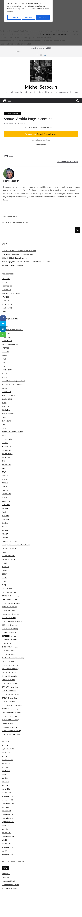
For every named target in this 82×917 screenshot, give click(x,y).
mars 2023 (5, 785)
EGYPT (4, 435)
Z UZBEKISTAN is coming (11, 734)
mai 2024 (5, 756)
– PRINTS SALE (7, 341)
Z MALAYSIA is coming (10, 665)
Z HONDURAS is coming (10, 647)
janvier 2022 (6, 811)
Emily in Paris (7, 439)
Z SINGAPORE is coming (10, 720)
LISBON (4, 486)
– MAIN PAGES (7, 308)
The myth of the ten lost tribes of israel (16, 545)
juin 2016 (5, 825)
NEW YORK (6, 505)
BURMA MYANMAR (9, 414)
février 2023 (6, 789)
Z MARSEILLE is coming (10, 669)
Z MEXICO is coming (9, 672)
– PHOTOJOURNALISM (10, 319)
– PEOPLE (5, 315)
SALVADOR (6, 530)
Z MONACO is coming (10, 676)
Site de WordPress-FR (9, 888)
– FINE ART (6, 301)
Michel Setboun (41, 87)
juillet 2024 (6, 752)
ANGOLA (5, 388)
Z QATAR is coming (9, 702)
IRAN (3, 468)
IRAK (3, 461)
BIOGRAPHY (6, 406)
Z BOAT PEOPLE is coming (11, 603)
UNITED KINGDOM (8, 556)
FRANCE (5, 443)
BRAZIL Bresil (6, 410)
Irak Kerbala (6, 465)
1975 (3, 363)
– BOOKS (5, 282)
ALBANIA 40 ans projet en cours (13, 381)
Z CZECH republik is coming (12, 621)
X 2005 (4, 578)
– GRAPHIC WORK (8, 304)
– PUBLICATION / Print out (11, 344)
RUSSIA (4, 527)
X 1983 (4, 570)
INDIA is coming (7, 454)
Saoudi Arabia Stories (47, 134)
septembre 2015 (8, 836)
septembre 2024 (8, 749)
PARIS (4, 512)
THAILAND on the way (10, 541)
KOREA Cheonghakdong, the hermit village (17, 254)
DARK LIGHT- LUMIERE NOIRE (12, 432)
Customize (14, 17)
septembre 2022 (8, 803)
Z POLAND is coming (9, 698)
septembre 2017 (8, 818)
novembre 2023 (7, 760)
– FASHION (6, 297)
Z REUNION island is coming (12, 705)
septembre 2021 (8, 814)
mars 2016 (5, 829)
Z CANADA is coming (9, 607)
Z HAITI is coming (8, 643)
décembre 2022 (7, 796)
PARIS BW (5, 516)
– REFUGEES (6, 348)
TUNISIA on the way (9, 548)
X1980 (4, 581)
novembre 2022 (7, 800)
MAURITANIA (6, 494)
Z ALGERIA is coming (9, 592)
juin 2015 (5, 840)
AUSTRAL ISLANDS (8, 395)
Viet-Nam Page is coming (68, 161)
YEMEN (4, 585)
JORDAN (5, 476)
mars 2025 (5, 745)
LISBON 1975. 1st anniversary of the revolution (19, 251)
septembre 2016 (8, 822)
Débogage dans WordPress (54, 34)
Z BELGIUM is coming (9, 599)
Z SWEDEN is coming (9, 727)
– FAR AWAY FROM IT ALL (11, 293)
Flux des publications (9, 881)
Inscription (6, 874)
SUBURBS (5, 537)
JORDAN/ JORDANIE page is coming (14, 258)
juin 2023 (5, 774)
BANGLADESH (7, 399)
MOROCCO (6, 501)
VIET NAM (5, 567)
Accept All (42, 17)
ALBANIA (5, 377)
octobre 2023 (6, 763)
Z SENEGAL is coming (9, 716)
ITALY (4, 472)
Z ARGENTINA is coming (10, 596)
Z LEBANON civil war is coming (13, 658)
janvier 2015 (6, 844)
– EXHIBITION (6, 290)
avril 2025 (5, 741)
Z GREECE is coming (9, 636)
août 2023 (5, 767)
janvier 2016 (6, 833)
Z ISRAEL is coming (8, 650)
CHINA (4, 424)
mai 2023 (5, 778)
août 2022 (5, 807)
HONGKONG (6, 450)
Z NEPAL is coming (8, 680)
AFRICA (4, 373)
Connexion (6, 877)
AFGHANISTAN (7, 370)
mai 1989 (5, 851)
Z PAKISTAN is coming (10, 687)
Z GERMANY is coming (10, 629)
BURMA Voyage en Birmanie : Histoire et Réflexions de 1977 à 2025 (26, 262)
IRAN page (7, 156)
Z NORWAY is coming (9, 683)
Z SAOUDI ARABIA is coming (12, 113)
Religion (5, 523)
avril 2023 (5, 782)
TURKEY (4, 552)
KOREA (4, 479)
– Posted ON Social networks (12, 330)
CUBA (4, 428)
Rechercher (77, 230)
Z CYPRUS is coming (9, 618)
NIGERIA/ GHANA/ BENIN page (13, 265)
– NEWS (4, 311)
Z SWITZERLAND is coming (11, 731)
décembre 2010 (7, 847)
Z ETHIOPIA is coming (9, 625)
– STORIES (5, 352)
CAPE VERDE (6, 421)
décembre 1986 (7, 854)
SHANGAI (5, 534)
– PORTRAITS (6, 326)
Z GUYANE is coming (9, 640)
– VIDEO (4, 355)
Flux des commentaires (10, 885)
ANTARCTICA (6, 392)
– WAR (4, 359)
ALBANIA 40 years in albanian (12, 384)
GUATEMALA (6, 446)
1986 (3, 366)
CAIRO (4, 417)
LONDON (5, 490)
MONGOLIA (6, 497)
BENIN (4, 403)
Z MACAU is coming (9, 661)
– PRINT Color (7, 337)
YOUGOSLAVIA (7, 589)
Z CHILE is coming (8, 610)
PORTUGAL (6, 519)
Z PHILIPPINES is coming (10, 694)
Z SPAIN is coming (8, 723)
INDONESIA (6, 457)
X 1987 (4, 574)
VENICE (4, 563)
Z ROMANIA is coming (10, 709)
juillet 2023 (6, 771)
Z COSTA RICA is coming (10, 614)
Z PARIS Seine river (9, 691)
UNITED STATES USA (9, 559)
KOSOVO (5, 483)
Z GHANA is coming (9, 632)
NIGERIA (5, 508)
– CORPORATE (7, 286)
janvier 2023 (6, 793)
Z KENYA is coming (8, 654)
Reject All (28, 17)
